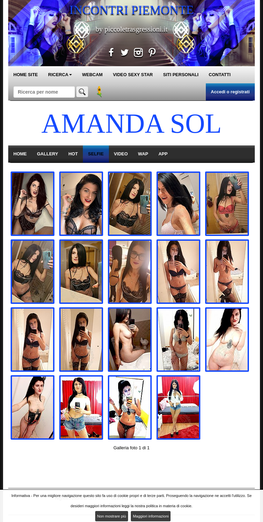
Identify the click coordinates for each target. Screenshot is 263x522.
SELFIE (96, 153)
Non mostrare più (111, 516)
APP (163, 153)
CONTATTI (220, 74)
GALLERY (47, 153)
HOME (20, 153)
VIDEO (121, 153)
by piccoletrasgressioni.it (131, 29)
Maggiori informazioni (151, 516)
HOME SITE (25, 74)
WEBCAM (92, 74)
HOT (73, 153)
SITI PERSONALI (180, 74)
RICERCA (60, 74)
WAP (143, 153)
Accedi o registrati (230, 91)
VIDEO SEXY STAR (133, 74)
